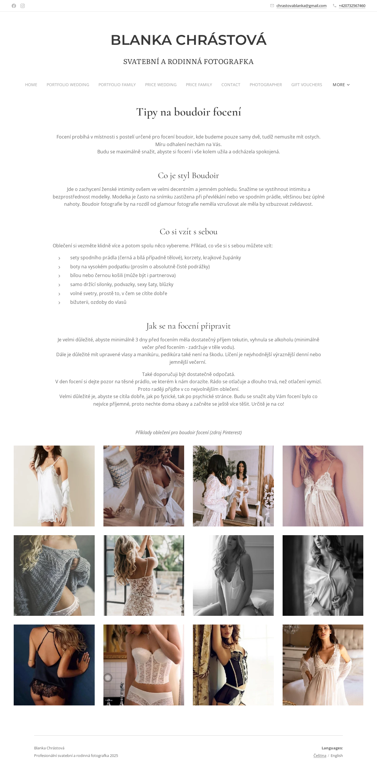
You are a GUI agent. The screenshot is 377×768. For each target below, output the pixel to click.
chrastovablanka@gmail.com (301, 5)
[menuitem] (29, 84)
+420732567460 (352, 5)
